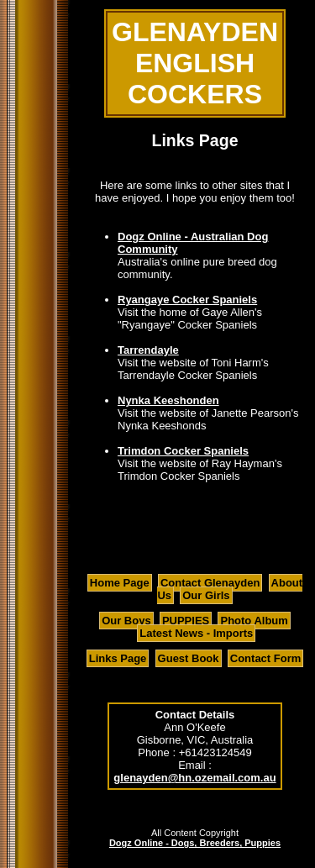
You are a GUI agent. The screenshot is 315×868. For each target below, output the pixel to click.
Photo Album (253, 620)
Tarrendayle (148, 350)
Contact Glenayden (210, 582)
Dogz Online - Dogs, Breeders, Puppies (195, 843)
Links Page (118, 658)
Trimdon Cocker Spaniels (183, 451)
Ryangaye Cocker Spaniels (187, 299)
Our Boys (126, 620)
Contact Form (266, 658)
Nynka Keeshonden (168, 400)
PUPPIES (185, 620)
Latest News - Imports (196, 633)
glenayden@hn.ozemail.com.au (194, 777)
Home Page (120, 582)
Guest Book (188, 658)
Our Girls (205, 595)
